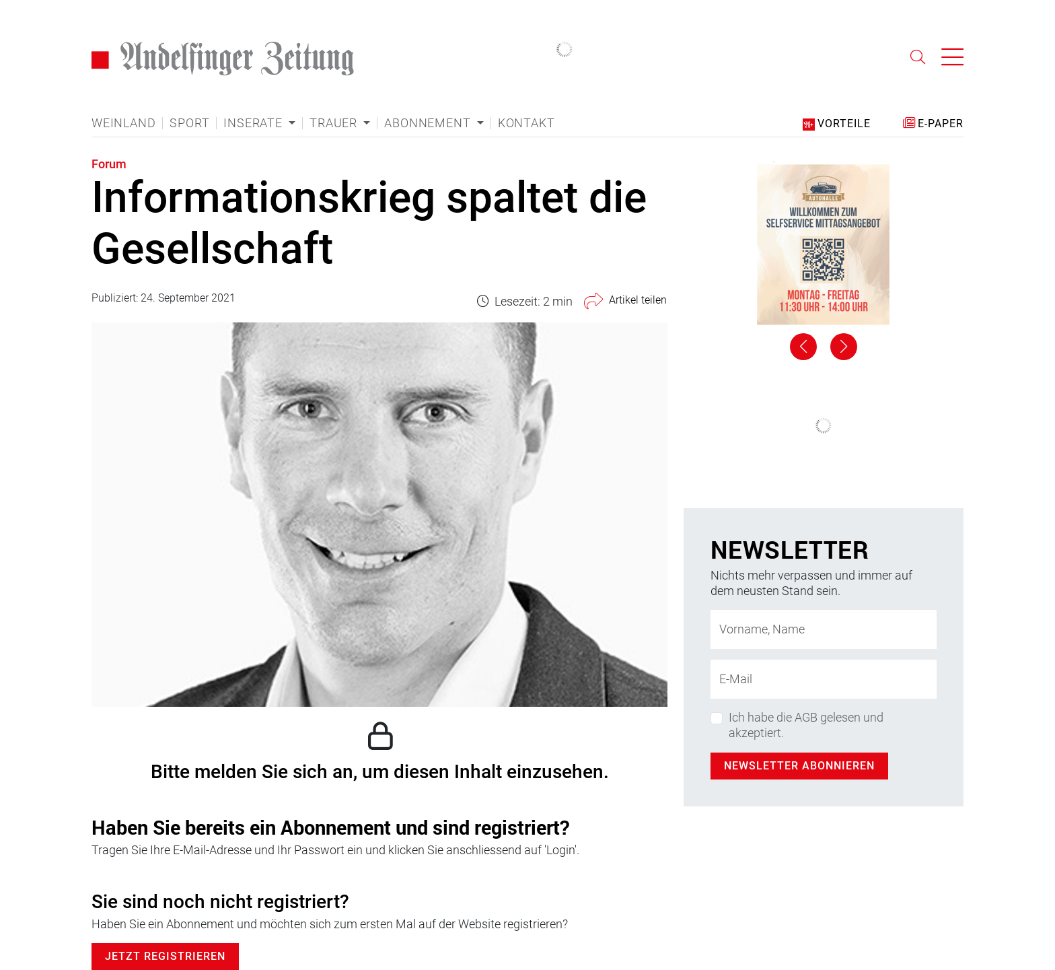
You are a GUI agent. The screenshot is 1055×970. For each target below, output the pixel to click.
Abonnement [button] (429, 123)
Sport (189, 123)
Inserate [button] (254, 123)
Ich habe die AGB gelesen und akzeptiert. (806, 725)
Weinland (123, 123)
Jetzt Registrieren (165, 956)
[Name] (824, 629)
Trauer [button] (335, 123)
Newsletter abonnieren (799, 765)
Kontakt (526, 123)
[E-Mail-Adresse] (824, 679)
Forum (109, 164)
